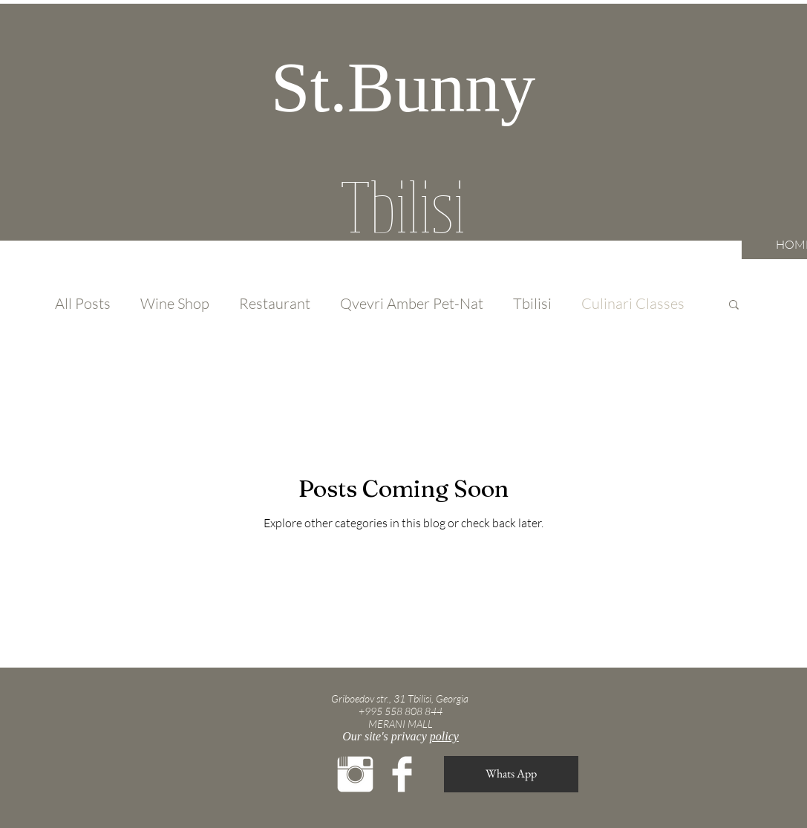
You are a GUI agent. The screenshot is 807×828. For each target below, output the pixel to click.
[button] (734, 305)
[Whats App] (511, 774)
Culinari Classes (633, 303)
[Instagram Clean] (355, 774)
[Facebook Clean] (402, 774)
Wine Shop (174, 303)
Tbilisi (532, 303)
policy (444, 736)
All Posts (83, 303)
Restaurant (274, 303)
